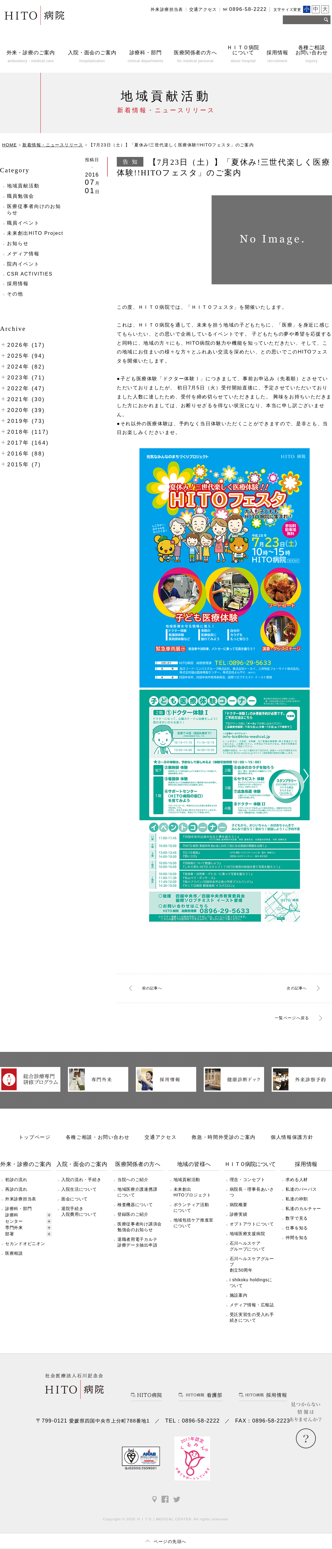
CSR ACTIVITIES (30, 273)
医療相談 (14, 1264)
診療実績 (238, 1225)
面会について (74, 1210)
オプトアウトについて (252, 1235)
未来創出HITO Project (35, 233)
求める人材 (297, 1190)
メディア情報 (23, 253)
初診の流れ (16, 1190)
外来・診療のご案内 (25, 1175)
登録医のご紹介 (132, 1225)
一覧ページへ (284, 1019)
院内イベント (23, 264)
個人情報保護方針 (292, 1148)
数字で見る (297, 1229)
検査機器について (135, 1215)
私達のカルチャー (303, 1219)
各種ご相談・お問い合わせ (98, 1148)
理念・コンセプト (247, 1190)
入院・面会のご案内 (81, 1175)
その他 (15, 293)
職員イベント (23, 222)
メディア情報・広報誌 (252, 1316)
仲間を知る (297, 1248)
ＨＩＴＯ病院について (250, 1175)
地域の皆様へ (194, 1175)
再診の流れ (16, 1200)
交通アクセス (203, 9)
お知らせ (18, 243)
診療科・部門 (18, 1219)
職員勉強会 (20, 196)
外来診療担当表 (167, 9)
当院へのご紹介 (132, 1190)
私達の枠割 (297, 1210)
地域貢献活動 (23, 185)
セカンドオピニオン (25, 1254)
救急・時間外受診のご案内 (224, 1148)
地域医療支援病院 (247, 1244)
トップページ (35, 1148)
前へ (155, 988)
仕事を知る (297, 1239)
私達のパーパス (301, 1200)
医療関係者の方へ (138, 1175)
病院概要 (238, 1215)
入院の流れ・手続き (81, 1190)
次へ (293, 988)
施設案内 (238, 1306)
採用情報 (18, 283)
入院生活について (79, 1200)
